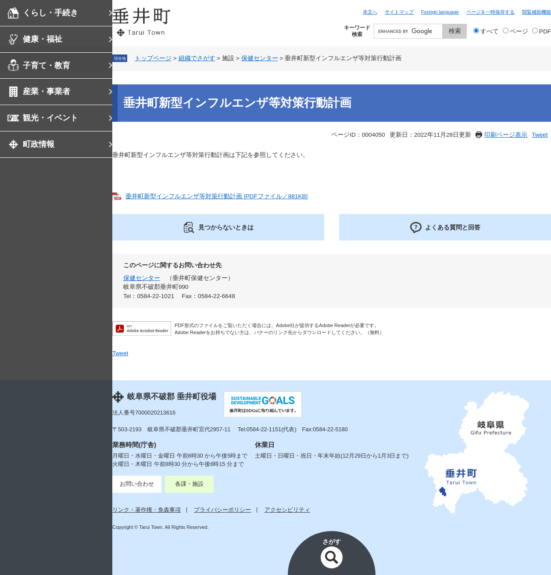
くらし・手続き (50, 12)
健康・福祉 (42, 39)
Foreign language (440, 12)
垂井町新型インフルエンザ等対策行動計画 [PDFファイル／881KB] (216, 196)
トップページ (153, 58)
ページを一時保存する (490, 12)
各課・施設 (189, 483)
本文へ (370, 12)
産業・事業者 (46, 91)
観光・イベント (50, 117)
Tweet (539, 134)
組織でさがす (197, 58)
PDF (545, 31)
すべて (489, 31)
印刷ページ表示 (505, 134)
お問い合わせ (137, 483)
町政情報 (38, 144)
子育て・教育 (46, 65)
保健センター (259, 58)
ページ (519, 31)
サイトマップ (399, 12)
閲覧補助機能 (536, 12)
